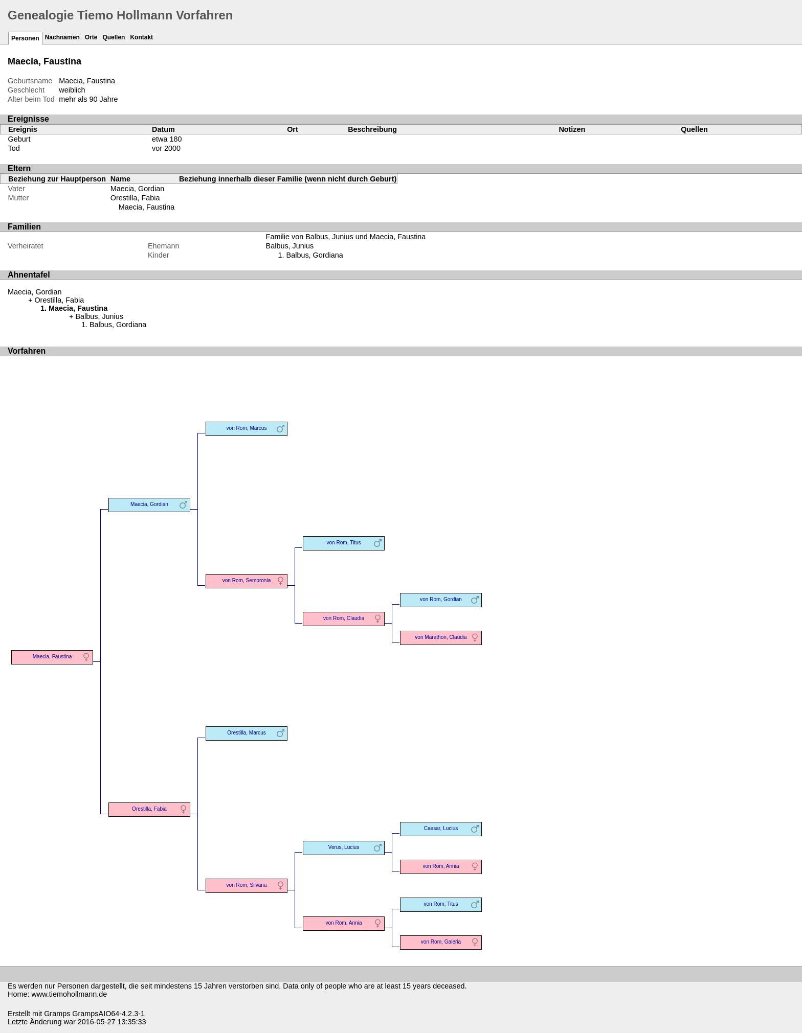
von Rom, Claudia (343, 618)
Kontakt (141, 37)
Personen (25, 38)
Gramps (57, 1013)
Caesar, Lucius (441, 828)
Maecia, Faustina (147, 207)
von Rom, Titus (343, 542)
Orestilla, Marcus (246, 733)
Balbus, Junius (290, 246)
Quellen (113, 37)
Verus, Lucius (344, 847)
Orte (91, 37)
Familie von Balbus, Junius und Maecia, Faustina (346, 237)
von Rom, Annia (440, 866)
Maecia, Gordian (137, 189)
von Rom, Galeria (441, 942)
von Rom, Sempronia (246, 580)
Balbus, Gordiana (314, 255)
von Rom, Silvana (247, 885)
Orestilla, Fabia (135, 198)
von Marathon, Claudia (440, 637)
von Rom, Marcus (247, 428)
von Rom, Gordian (441, 599)
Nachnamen (62, 37)
